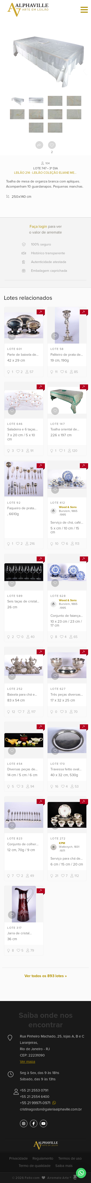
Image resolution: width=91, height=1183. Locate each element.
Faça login (38, 226)
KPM (62, 843)
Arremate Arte (58, 1178)
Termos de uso (70, 1158)
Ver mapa (27, 1061)
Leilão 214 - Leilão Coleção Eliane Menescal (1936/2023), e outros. (45, 173)
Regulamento (43, 1158)
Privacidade (18, 1158)
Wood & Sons (68, 507)
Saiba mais (64, 1166)
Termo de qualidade (34, 1166)
